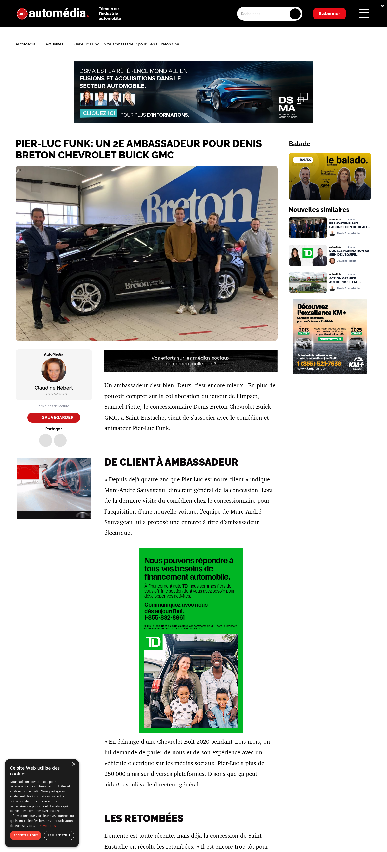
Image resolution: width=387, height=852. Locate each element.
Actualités (54, 44)
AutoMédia (25, 44)
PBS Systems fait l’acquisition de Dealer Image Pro (349, 225)
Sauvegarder (58, 417)
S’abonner (329, 13)
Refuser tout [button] (59, 835)
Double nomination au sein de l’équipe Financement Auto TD (349, 253)
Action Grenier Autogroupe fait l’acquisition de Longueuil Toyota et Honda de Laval (347, 280)
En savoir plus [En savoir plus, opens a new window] (46, 826)
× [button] (73, 764)
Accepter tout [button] (25, 835)
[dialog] (42, 803)
